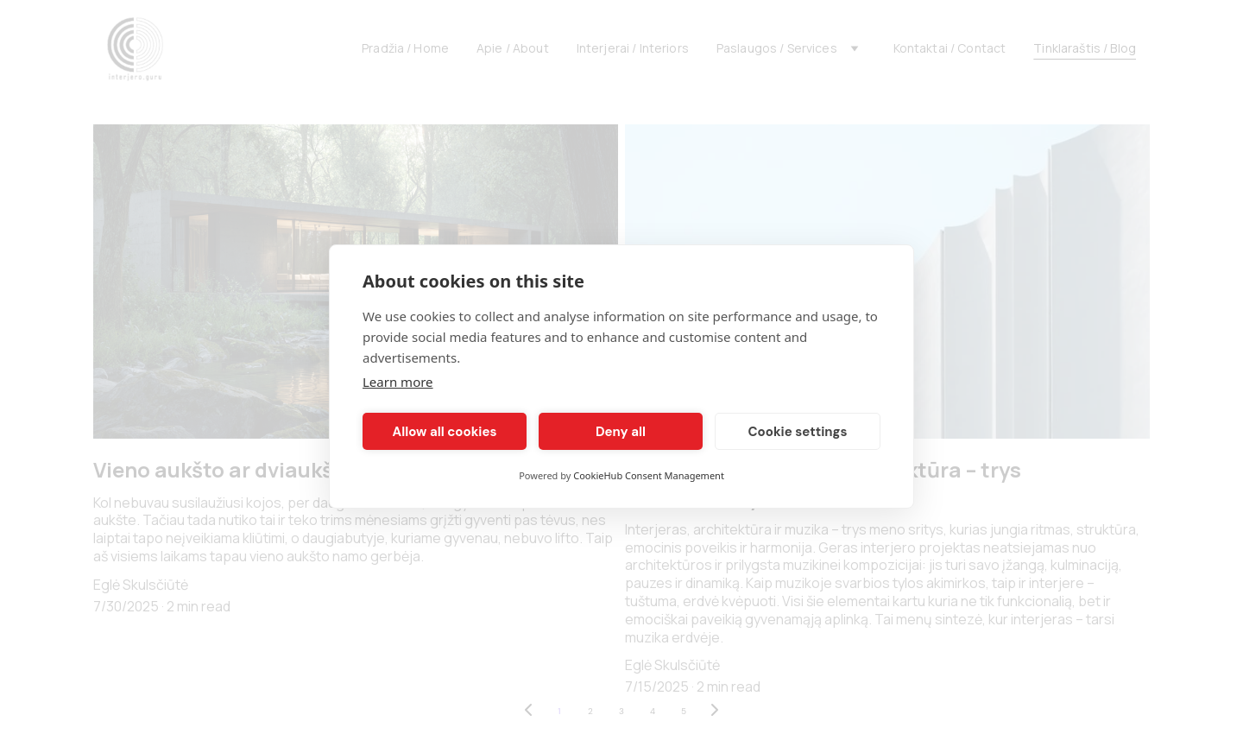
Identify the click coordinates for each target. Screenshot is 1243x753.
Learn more (398, 381)
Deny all (621, 431)
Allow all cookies (445, 431)
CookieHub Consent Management (648, 475)
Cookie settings (798, 431)
